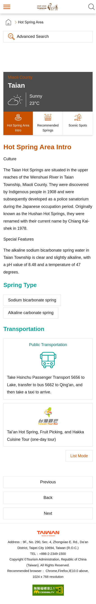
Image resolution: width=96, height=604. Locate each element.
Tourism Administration (48, 533)
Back (47, 497)
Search (91, 6)
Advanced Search (33, 36)
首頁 (8, 22)
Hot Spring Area (30, 22)
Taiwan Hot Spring (48, 7)
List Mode (79, 456)
